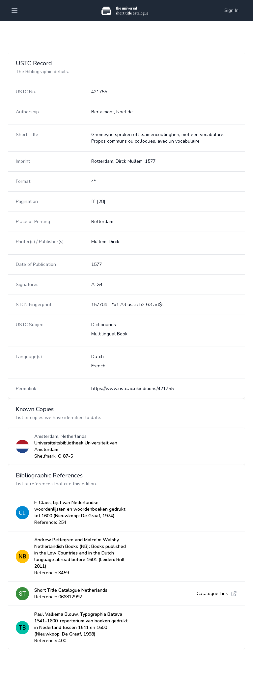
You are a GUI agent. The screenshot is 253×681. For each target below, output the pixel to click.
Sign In (231, 10)
